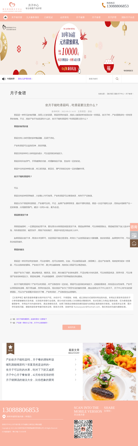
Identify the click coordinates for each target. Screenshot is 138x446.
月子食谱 (96, 17)
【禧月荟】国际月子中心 (115, 94)
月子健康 (80, 17)
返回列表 (71, 327)
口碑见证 (48, 17)
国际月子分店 (128, 17)
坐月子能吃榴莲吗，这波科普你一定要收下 (31, 319)
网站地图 (38, 424)
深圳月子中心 (7, 424)
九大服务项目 (32, 17)
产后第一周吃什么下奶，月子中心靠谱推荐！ (32, 323)
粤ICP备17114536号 (19, 432)
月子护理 (112, 17)
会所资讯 (64, 17)
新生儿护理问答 (24, 79)
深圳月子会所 (5, 17)
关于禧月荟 (16, 17)
